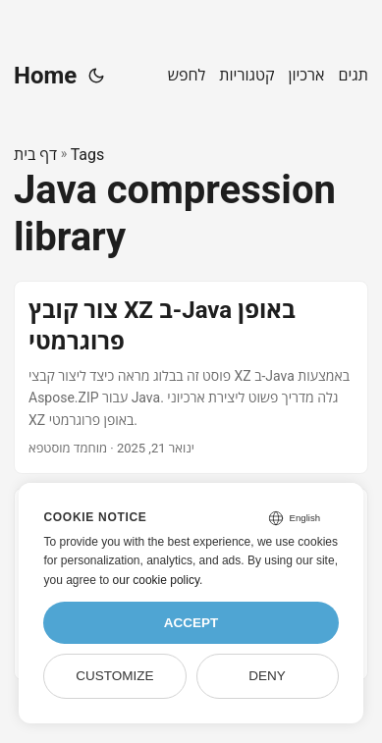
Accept (191, 622)
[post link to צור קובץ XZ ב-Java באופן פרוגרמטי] (191, 377)
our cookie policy (156, 580)
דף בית (35, 154)
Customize (114, 675)
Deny (267, 675)
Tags (88, 154)
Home (45, 75)
